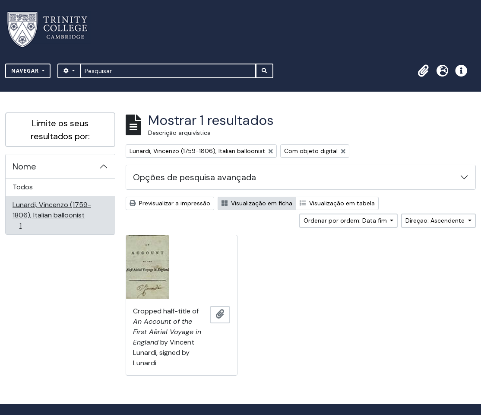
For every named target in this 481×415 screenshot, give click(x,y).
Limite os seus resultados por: (60, 130)
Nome (24, 166)
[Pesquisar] (168, 71)
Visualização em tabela (337, 203)
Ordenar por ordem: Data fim (346, 220)
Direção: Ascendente (435, 220)
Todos (23, 187)
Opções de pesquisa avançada (194, 177)
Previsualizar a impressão (170, 203)
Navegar (26, 70)
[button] (423, 70)
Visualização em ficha (257, 203)
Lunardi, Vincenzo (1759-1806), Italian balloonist (51, 215)
